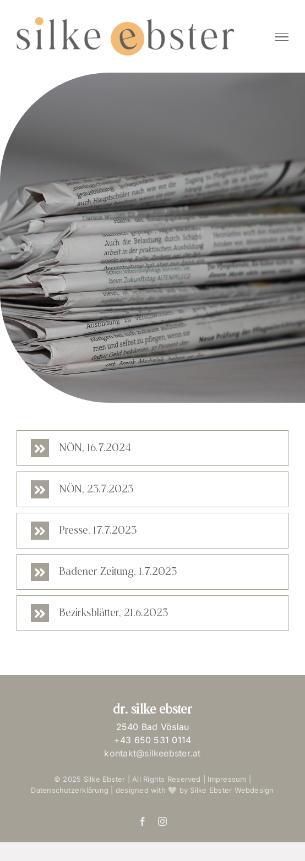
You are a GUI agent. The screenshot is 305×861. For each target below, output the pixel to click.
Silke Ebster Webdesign (232, 790)
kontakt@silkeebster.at (152, 753)
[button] (152, 448)
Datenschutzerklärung (69, 790)
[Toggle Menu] (281, 37)
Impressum (228, 779)
